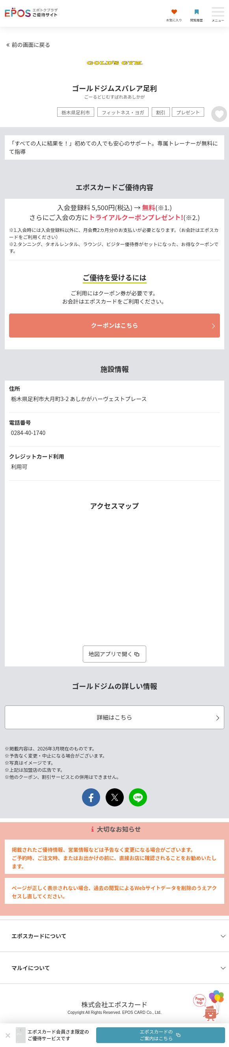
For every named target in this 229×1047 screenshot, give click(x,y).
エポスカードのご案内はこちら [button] (161, 1034)
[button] (126, 1035)
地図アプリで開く (115, 654)
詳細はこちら (159, 717)
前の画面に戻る (27, 45)
